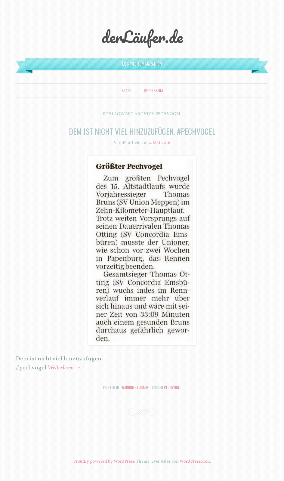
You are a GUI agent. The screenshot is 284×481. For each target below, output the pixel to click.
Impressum (153, 90)
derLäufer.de (142, 36)
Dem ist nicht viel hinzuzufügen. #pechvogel (142, 131)
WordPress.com (195, 461)
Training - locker (134, 387)
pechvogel (172, 387)
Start (127, 90)
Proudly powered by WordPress (104, 461)
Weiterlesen (64, 368)
